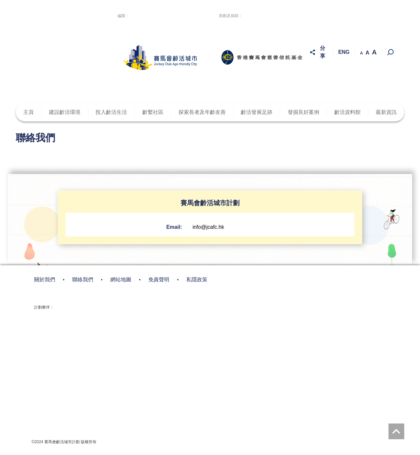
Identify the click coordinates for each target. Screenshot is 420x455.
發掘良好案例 (303, 112)
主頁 (28, 112)
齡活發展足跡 (256, 112)
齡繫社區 (152, 112)
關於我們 (44, 280)
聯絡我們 (82, 280)
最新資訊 (386, 112)
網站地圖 (120, 280)
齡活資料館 (347, 112)
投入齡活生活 (111, 112)
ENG (344, 52)
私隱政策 (196, 280)
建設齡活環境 (64, 112)
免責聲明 (158, 280)
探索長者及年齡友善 (202, 112)
